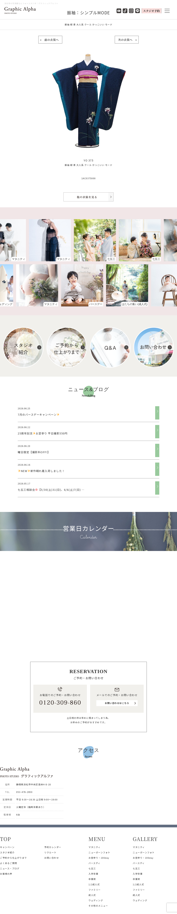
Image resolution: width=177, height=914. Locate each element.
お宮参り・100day (98, 857)
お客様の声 (6, 873)
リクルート (50, 852)
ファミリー (94, 889)
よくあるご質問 (8, 863)
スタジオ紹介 (7, 852)
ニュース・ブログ (9, 868)
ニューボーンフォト (99, 852)
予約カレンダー (52, 847)
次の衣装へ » (126, 40)
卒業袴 (92, 879)
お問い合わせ (51, 857)
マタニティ (94, 847)
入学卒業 (93, 873)
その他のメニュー (98, 905)
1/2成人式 (94, 884)
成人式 (92, 895)
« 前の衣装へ (50, 40)
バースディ (94, 863)
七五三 (92, 868)
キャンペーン (7, 847)
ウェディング (95, 900)
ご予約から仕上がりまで (13, 857)
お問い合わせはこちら (117, 703)
